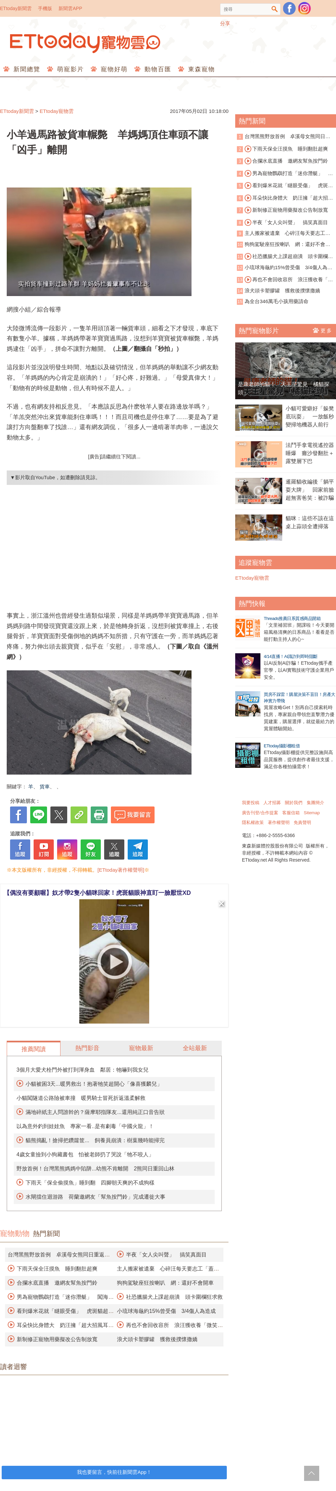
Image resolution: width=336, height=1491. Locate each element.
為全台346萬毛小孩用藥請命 (276, 301)
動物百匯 (156, 69)
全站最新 (195, 1048)
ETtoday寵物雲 (85, 42)
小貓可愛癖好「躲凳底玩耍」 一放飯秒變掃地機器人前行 (310, 416)
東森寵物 (200, 69)
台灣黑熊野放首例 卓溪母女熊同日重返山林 (283, 136)
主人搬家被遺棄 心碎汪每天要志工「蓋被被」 (281, 233)
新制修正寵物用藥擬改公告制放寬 (57, 1339)
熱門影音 (87, 1048)
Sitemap (312, 812)
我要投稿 (250, 802)
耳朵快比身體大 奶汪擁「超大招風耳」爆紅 (285, 198)
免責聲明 (302, 822)
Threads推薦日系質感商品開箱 (292, 618)
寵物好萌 (113, 69)
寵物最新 (141, 1048)
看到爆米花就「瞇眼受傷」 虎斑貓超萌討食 (285, 186)
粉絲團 (289, 8)
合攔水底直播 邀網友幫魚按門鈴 (57, 1283)
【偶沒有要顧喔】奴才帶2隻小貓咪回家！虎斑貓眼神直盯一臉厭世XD (97, 892)
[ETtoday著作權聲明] (120, 870)
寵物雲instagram (304, 8)
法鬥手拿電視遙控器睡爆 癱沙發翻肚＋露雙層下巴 (310, 453)
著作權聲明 (279, 822)
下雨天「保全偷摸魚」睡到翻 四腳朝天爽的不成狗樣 (90, 1183)
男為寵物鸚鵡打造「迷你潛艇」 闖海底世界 (285, 173)
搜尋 (274, 9)
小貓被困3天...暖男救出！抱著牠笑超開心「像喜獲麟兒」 (94, 1084)
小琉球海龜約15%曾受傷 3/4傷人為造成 (166, 1311)
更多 (323, 330)
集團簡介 (315, 802)
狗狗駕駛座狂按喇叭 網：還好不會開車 (165, 1283)
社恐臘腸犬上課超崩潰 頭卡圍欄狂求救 (174, 1297)
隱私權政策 (253, 822)
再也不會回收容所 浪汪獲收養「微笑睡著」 (285, 280)
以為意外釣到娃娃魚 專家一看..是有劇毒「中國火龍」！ (85, 1126)
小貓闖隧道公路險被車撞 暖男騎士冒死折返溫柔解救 (80, 1098)
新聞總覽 (25, 69)
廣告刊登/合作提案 (260, 812)
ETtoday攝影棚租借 (282, 745)
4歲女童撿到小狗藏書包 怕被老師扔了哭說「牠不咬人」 (85, 1154)
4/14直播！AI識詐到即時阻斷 (291, 656)
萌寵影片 (69, 69)
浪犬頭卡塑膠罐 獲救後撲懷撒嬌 (157, 1339)
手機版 (45, 8)
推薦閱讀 (34, 1049)
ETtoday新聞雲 (16, 8)
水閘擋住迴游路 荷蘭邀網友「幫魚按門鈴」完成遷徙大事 (95, 1197)
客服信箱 (291, 812)
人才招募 (272, 802)
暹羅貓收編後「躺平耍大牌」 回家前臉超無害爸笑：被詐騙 (310, 490)
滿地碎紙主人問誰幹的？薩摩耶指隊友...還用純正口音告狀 (95, 1112)
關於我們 (293, 802)
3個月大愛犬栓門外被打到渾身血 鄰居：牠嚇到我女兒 (82, 1070)
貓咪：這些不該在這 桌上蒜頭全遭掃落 (311, 522)
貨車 (45, 786)
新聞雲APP (70, 8)
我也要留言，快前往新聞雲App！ (114, 1472)
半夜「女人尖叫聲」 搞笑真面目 (166, 1254)
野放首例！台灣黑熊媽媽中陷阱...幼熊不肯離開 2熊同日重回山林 (95, 1168)
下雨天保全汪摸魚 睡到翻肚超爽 (57, 1269)
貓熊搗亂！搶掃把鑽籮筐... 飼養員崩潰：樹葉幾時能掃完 (95, 1140)
